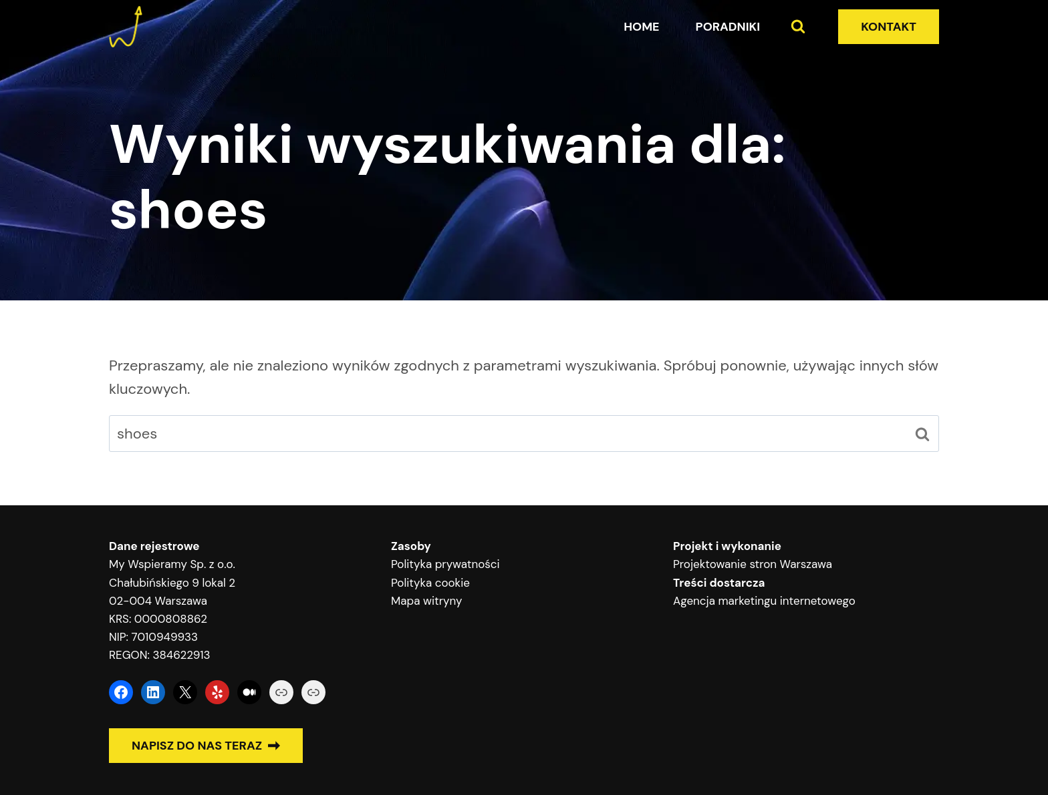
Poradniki (728, 27)
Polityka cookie (430, 582)
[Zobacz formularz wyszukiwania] (798, 26)
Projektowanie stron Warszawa (752, 564)
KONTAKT (888, 27)
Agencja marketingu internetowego (764, 600)
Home (641, 27)
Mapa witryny (426, 600)
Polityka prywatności (445, 564)
